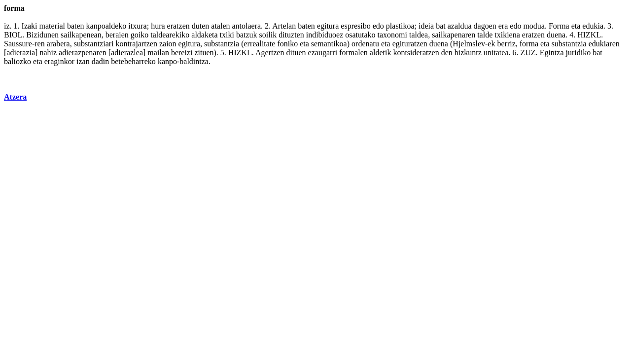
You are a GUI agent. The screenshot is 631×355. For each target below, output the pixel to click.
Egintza (552, 52)
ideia (426, 26)
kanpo (167, 61)
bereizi (182, 52)
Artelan (284, 26)
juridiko (578, 52)
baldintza (194, 61)
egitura (328, 26)
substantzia (221, 43)
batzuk (246, 35)
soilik (268, 35)
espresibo (355, 26)
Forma (559, 26)
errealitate (259, 43)
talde (484, 35)
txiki (227, 35)
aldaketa (204, 35)
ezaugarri (323, 52)
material (52, 26)
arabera (58, 43)
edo (378, 26)
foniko (287, 43)
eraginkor (59, 61)
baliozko (17, 61)
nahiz (48, 52)
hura (158, 26)
